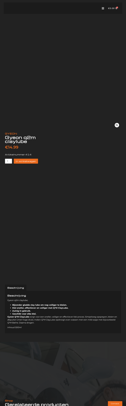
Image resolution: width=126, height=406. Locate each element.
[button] (117, 125)
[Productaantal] (8, 161)
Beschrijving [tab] (15, 287)
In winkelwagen (26, 161)
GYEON (11, 133)
